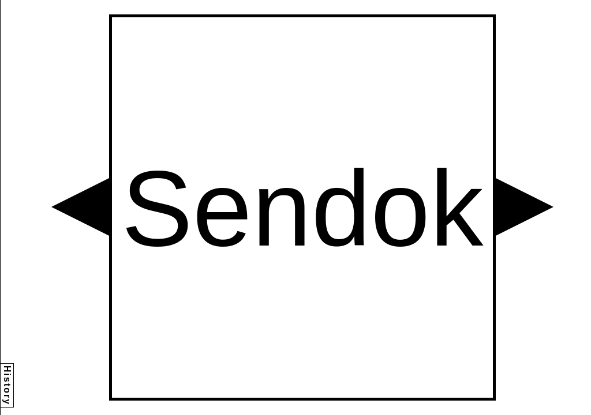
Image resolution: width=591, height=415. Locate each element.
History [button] (7, 385)
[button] (80, 207)
